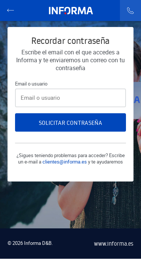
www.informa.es (113, 243)
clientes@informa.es (64, 161)
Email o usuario (31, 84)
